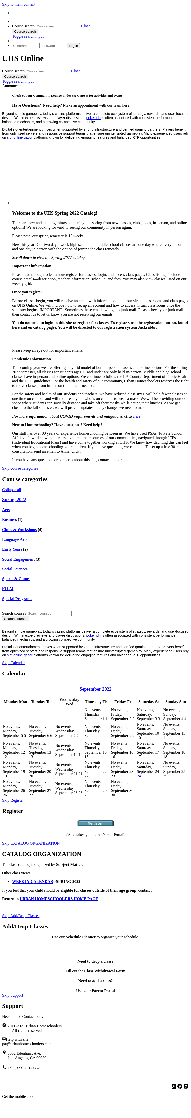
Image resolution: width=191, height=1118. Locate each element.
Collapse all (11, 490)
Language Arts (14, 539)
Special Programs (17, 599)
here (137, 416)
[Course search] (58, 26)
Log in (73, 46)
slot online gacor (19, 137)
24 (139, 776)
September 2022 (96, 689)
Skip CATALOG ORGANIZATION (31, 843)
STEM (7, 588)
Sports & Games (16, 579)
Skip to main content (18, 4)
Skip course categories (20, 468)
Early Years (12, 549)
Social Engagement (18, 559)
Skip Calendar (13, 663)
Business (9, 519)
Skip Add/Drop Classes (20, 916)
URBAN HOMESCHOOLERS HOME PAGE (59, 899)
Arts (6, 510)
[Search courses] (49, 613)
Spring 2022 (14, 499)
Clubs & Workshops (19, 529)
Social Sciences (15, 569)
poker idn (93, 118)
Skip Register (13, 800)
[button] (85, 26)
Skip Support (12, 995)
